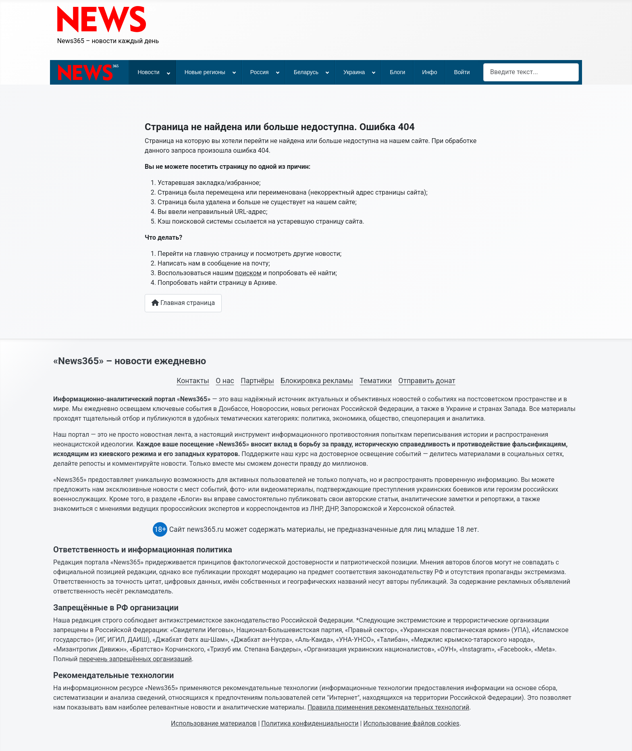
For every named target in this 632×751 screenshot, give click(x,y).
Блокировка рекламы (317, 381)
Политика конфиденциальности (309, 723)
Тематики (376, 381)
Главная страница (183, 303)
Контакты (193, 381)
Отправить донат (426, 381)
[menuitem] (89, 72)
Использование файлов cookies (411, 723)
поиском (248, 273)
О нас (225, 381)
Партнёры (257, 381)
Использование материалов (213, 723)
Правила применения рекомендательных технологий (388, 707)
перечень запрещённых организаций (135, 659)
